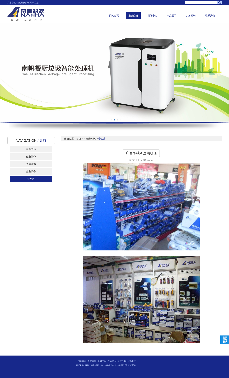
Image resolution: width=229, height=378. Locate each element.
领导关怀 (31, 149)
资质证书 (31, 164)
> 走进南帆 (90, 138)
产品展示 (171, 15)
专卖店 (31, 179)
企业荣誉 (31, 171)
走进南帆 (133, 15)
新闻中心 (152, 15)
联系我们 (210, 15)
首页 (78, 138)
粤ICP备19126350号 (85, 365)
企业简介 (31, 156)
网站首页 (114, 15)
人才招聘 (191, 15)
